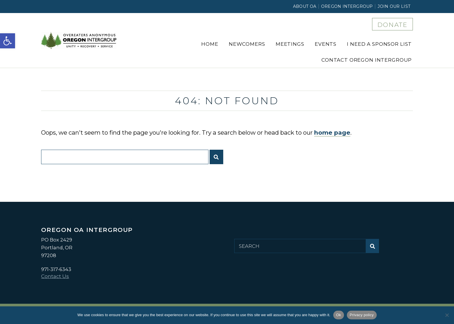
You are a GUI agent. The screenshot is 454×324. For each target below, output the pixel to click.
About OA (304, 6)
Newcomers (247, 44)
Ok (338, 315)
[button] (7, 40)
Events (325, 44)
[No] (447, 315)
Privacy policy (362, 315)
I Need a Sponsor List (379, 44)
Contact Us (55, 276)
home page (332, 132)
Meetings (290, 44)
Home (209, 44)
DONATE (392, 24)
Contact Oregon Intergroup (366, 60)
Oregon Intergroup (347, 6)
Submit (218, 159)
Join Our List (394, 6)
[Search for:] (124, 157)
